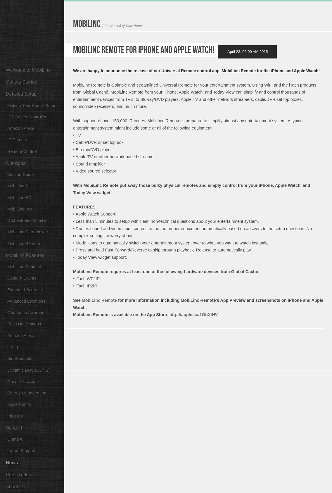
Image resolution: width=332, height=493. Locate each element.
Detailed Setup (21, 94)
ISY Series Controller (26, 117)
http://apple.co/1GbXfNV (194, 314)
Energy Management (26, 393)
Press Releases (22, 474)
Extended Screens (24, 289)
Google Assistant (23, 381)
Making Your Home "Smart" (32, 105)
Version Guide (20, 174)
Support (14, 427)
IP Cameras (18, 139)
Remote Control (22, 151)
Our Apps (15, 163)
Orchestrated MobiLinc (28, 220)
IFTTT (13, 347)
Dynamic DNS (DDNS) (28, 370)
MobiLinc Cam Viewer (27, 232)
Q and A (15, 439)
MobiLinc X (17, 186)
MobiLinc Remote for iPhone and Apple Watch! (143, 51)
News (12, 462)
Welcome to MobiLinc (28, 70)
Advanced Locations (26, 301)
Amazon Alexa (20, 128)
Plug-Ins (15, 416)
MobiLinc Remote (23, 243)
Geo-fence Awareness (28, 312)
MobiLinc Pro (19, 209)
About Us (15, 486)
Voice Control (19, 404)
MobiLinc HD (19, 197)
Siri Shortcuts (19, 358)
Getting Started (21, 82)
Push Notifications (24, 324)
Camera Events (21, 278)
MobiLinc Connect (24, 266)
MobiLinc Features (25, 255)
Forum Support (21, 450)
